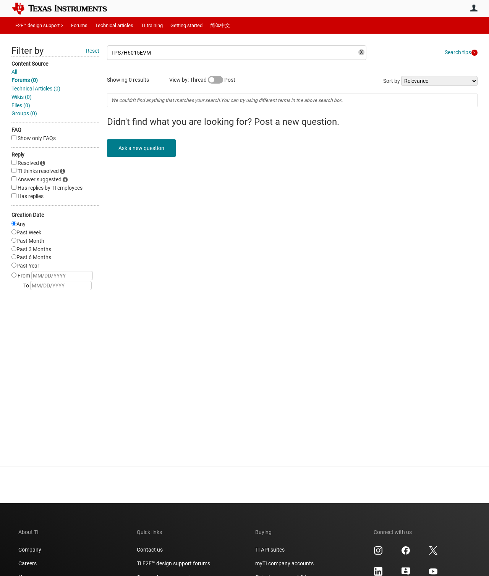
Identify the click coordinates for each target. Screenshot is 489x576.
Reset (92, 51)
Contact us (150, 550)
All (14, 72)
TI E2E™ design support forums (173, 563)
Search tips (458, 52)
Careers (27, 563)
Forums (79, 25)
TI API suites (270, 550)
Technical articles (114, 25)
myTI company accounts (284, 563)
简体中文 (220, 25)
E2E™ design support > (39, 25)
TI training (152, 25)
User (474, 8)
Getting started (186, 25)
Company (29, 550)
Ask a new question (141, 148)
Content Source (29, 64)
